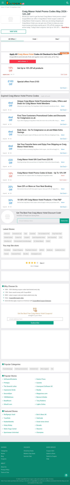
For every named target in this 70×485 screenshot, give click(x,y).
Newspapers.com (36, 254)
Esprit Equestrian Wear (38, 237)
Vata (25, 233)
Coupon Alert (50, 451)
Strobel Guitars (8, 237)
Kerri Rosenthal (52, 237)
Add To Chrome (23, 61)
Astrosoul (7, 233)
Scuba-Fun (18, 237)
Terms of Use (5, 472)
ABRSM (42, 250)
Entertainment (34, 369)
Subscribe (64, 221)
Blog (2, 456)
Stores (3, 453)
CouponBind (34, 481)
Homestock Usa (17, 233)
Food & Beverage (7, 369)
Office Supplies (45, 369)
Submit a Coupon (51, 456)
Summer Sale (28, 456)
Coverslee (32, 233)
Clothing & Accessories (21, 369)
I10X (60, 237)
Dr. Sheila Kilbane (38, 241)
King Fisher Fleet (56, 233)
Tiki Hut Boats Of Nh (43, 233)
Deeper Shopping (17, 250)
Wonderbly (7, 250)
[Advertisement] (35, 46)
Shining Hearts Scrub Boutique (22, 241)
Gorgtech (26, 237)
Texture (6, 254)
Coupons (3, 459)
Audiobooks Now (60, 250)
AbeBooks (49, 250)
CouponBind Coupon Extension (42, 301)
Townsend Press (16, 254)
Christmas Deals (29, 451)
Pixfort (48, 241)
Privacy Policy (5, 469)
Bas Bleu (26, 254)
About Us (3, 467)
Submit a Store (50, 453)
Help (47, 459)
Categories (4, 451)
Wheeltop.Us (7, 241)
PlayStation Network (31, 250)
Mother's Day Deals (29, 453)
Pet (52, 369)
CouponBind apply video (16, 298)
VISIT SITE (13, 31)
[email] (43, 220)
